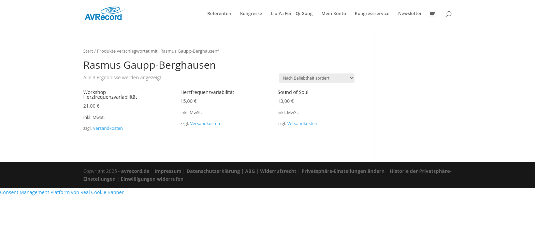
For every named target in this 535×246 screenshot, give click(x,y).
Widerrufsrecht (278, 171)
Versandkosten (108, 128)
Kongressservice (372, 13)
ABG (250, 171)
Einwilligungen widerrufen (152, 179)
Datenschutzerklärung (213, 171)
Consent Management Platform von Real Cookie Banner (62, 192)
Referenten (219, 13)
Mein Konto (333, 13)
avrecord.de (135, 171)
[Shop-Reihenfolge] (317, 78)
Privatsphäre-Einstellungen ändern (343, 171)
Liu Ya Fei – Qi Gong (292, 13)
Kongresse (251, 13)
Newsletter (410, 13)
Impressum (168, 171)
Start (88, 51)
